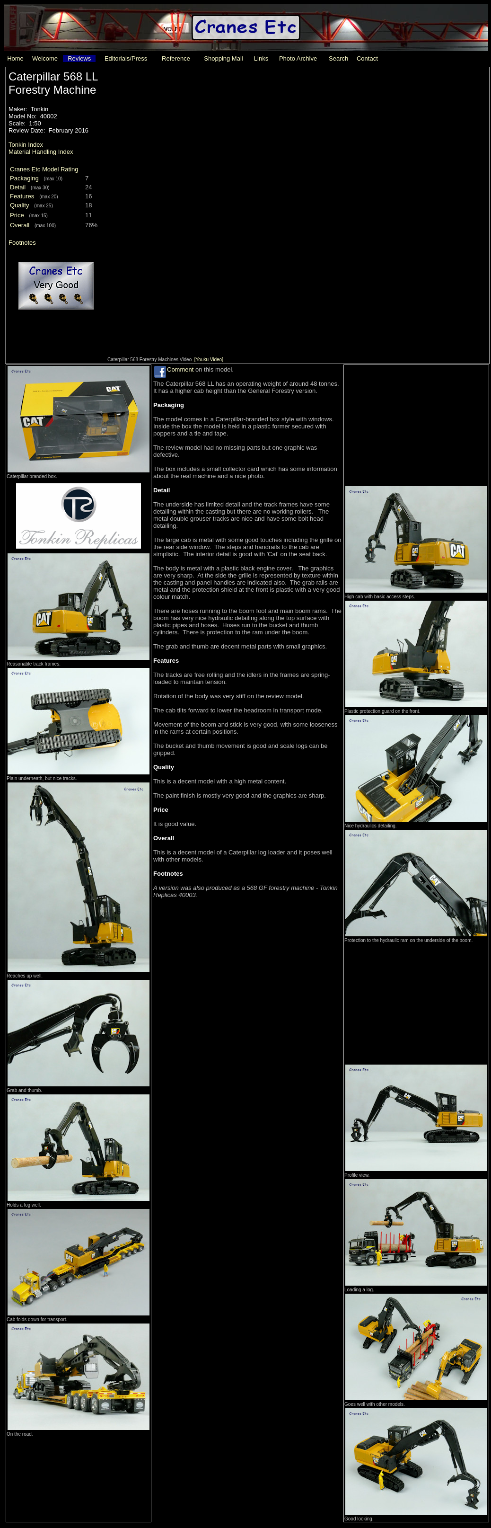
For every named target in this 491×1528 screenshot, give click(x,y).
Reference (176, 58)
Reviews (79, 58)
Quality (19, 205)
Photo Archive (298, 58)
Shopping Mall (223, 58)
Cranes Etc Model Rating (44, 169)
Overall (19, 225)
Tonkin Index (26, 144)
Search (338, 58)
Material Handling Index (41, 151)
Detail (18, 187)
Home (15, 58)
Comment (180, 369)
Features (22, 196)
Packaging (24, 178)
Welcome (45, 58)
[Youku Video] (208, 359)
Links (261, 58)
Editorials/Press (126, 58)
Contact (367, 58)
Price (17, 215)
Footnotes (22, 242)
